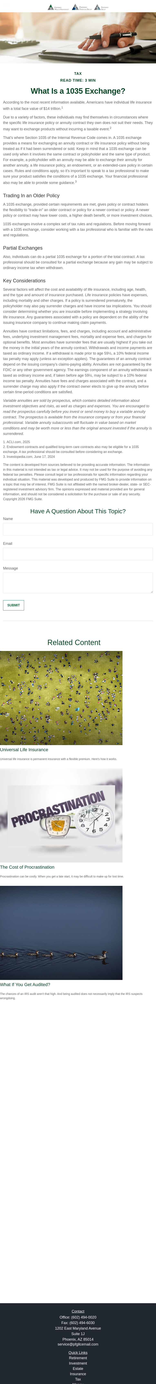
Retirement (78, 1358)
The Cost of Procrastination (27, 867)
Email (7, 544)
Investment (78, 1363)
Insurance (78, 1374)
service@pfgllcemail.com (78, 1344)
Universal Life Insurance (24, 749)
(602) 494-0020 (83, 1317)
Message (10, 568)
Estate (78, 1369)
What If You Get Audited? (25, 984)
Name (8, 519)
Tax (78, 1379)
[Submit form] (13, 605)
